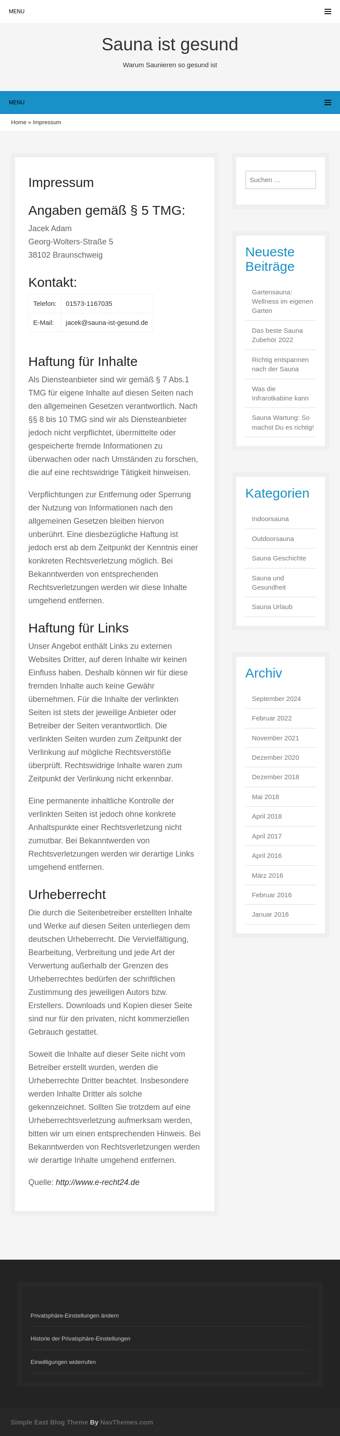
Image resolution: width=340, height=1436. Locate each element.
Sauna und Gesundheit (269, 582)
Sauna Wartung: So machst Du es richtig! (283, 422)
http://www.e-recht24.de (97, 1182)
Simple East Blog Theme (49, 1422)
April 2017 (267, 836)
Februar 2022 (272, 718)
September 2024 (276, 698)
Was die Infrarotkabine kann (280, 393)
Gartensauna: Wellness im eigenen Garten (282, 301)
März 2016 (267, 875)
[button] (170, 1315)
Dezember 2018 (275, 777)
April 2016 (267, 855)
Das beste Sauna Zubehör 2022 (277, 335)
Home (19, 122)
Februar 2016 (272, 895)
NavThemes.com (126, 1422)
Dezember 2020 (275, 757)
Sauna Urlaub (272, 606)
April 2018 (267, 816)
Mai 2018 (265, 796)
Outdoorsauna (273, 538)
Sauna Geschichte (279, 558)
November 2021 (275, 738)
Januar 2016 (270, 914)
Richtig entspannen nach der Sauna (280, 364)
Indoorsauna (270, 518)
